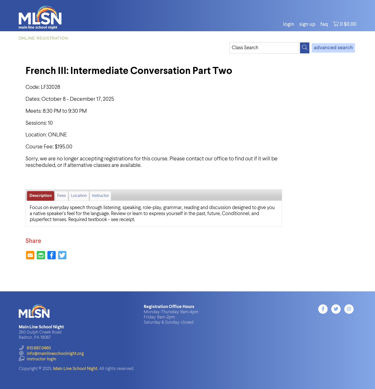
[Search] (304, 47)
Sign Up (307, 24)
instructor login (37, 359)
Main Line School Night (75, 369)
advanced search (333, 48)
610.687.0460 (35, 348)
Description (40, 196)
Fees (61, 196)
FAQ (324, 24)
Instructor (100, 196)
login (288, 24)
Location (79, 196)
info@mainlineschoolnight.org (51, 354)
